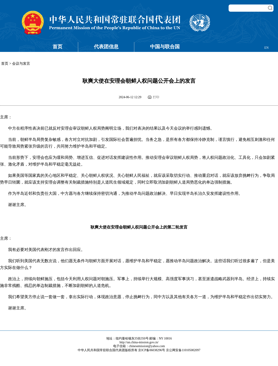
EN (266, 47)
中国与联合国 (165, 46)
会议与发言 (21, 63)
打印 (156, 97)
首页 (57, 46)
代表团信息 (106, 46)
